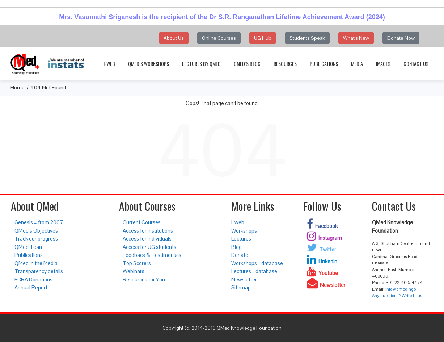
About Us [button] (174, 38)
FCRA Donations (33, 279)
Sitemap (241, 287)
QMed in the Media (36, 263)
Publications (324, 63)
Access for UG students (149, 246)
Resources (285, 63)
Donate (239, 254)
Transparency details (38, 271)
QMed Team (29, 246)
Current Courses (142, 222)
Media (357, 63)
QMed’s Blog (247, 63)
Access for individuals (147, 238)
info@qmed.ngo (400, 289)
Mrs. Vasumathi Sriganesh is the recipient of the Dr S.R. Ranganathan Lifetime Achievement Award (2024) (222, 17)
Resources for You (144, 279)
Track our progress (36, 238)
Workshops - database (257, 263)
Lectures (241, 238)
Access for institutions (148, 230)
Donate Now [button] (401, 38)
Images (383, 63)
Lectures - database (254, 271)
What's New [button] (356, 38)
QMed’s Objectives (36, 230)
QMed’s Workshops (148, 63)
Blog (236, 246)
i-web (109, 63)
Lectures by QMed (201, 63)
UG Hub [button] (262, 38)
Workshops (244, 230)
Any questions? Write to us (397, 296)
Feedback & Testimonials (152, 254)
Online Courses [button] (219, 38)
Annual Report (30, 287)
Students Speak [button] (307, 38)
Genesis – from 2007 (38, 222)
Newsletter (244, 279)
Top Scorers (137, 263)
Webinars (133, 271)
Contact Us (415, 63)
